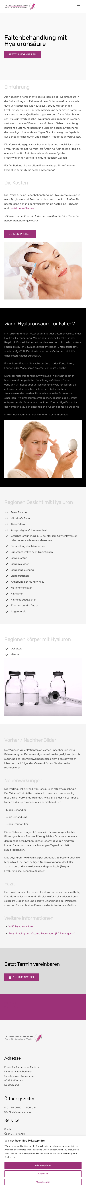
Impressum (11, 1003)
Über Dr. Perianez (14, 1134)
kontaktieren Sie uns (22, 208)
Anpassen (43, 1173)
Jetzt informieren (22, 54)
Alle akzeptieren (43, 1165)
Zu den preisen (20, 234)
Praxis (7, 1129)
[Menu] (79, 4)
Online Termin (21, 977)
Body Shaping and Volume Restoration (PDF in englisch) (41, 933)
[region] (43, 1162)
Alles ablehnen (43, 1181)
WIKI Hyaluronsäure (20, 926)
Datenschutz (11, 1007)
